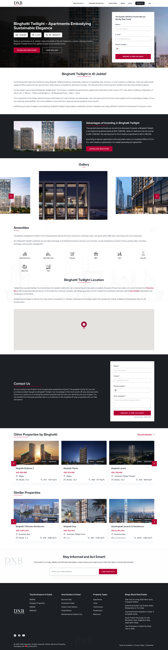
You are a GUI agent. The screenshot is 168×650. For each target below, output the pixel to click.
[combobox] (118, 49)
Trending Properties (97, 3)
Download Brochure (27, 50)
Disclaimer (149, 645)
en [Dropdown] (151, 3)
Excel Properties (59, 644)
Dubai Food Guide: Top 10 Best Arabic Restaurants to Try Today (139, 607)
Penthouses (97, 611)
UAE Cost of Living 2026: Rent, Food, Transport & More (139, 601)
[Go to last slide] (13, 463)
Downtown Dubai (67, 603)
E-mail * (118, 34)
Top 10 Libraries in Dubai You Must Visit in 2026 (138, 627)
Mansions (97, 614)
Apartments (97, 600)
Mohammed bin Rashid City (71, 614)
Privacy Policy (139, 645)
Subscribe (108, 571)
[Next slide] (157, 196)
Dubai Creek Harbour (69, 607)
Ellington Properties (37, 603)
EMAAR (32, 607)
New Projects (79, 3)
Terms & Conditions (126, 645)
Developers (113, 3)
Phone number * (121, 44)
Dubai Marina (66, 611)
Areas (123, 3)
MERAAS (33, 611)
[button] (36, 463)
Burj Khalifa (134, 291)
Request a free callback (133, 56)
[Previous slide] (11, 196)
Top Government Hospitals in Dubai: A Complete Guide (139, 613)
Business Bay (66, 600)
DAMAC (32, 600)
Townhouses (98, 607)
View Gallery (52, 50)
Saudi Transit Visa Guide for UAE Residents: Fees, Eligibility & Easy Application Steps (137, 620)
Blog (130, 3)
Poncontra (33, 646)
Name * (118, 24)
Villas (95, 603)
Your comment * (120, 396)
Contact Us (140, 3)
